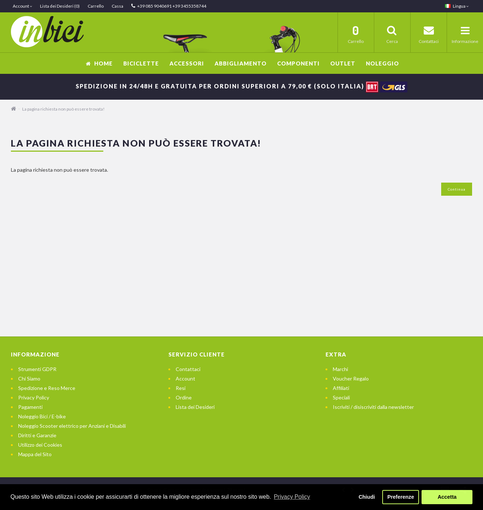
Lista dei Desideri (195, 407)
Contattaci (188, 369)
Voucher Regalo (351, 378)
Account (185, 378)
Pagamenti (30, 407)
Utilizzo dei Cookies (40, 445)
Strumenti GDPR (37, 369)
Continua (457, 189)
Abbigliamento (241, 63)
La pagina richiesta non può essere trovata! (63, 109)
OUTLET (342, 63)
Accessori (186, 63)
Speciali (341, 397)
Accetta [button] (447, 497)
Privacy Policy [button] (292, 497)
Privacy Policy (33, 397)
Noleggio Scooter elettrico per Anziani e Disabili (72, 426)
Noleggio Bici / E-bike (42, 416)
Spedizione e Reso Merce (46, 388)
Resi (180, 388)
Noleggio (382, 63)
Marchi (340, 369)
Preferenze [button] (400, 497)
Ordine (184, 397)
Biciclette (141, 63)
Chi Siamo (29, 378)
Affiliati (341, 388)
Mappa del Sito (35, 454)
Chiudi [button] (367, 497)
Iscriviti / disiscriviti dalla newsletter (373, 407)
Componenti (298, 63)
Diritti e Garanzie (37, 435)
